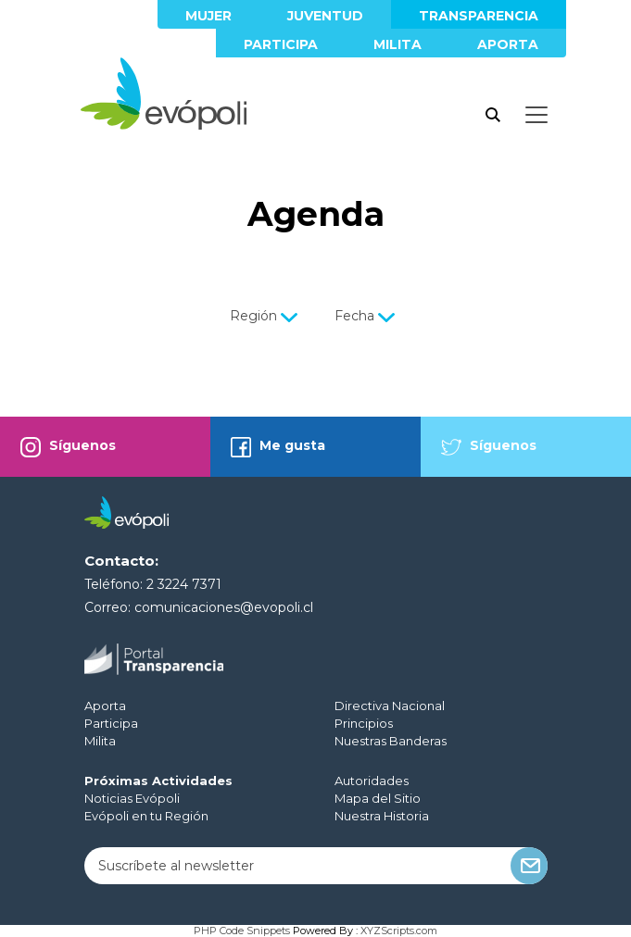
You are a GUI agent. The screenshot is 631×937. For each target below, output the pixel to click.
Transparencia (478, 15)
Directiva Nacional (389, 705)
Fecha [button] (366, 315)
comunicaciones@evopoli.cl (223, 607)
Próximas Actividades (158, 780)
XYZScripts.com (398, 930)
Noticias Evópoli (132, 798)
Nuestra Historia (381, 815)
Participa (281, 44)
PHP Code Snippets (242, 930)
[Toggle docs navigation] (536, 115)
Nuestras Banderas (390, 740)
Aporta (507, 44)
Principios (363, 723)
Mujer (208, 15)
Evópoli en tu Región (146, 815)
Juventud (325, 15)
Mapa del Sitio (377, 798)
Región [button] (265, 315)
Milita (397, 44)
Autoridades (371, 780)
